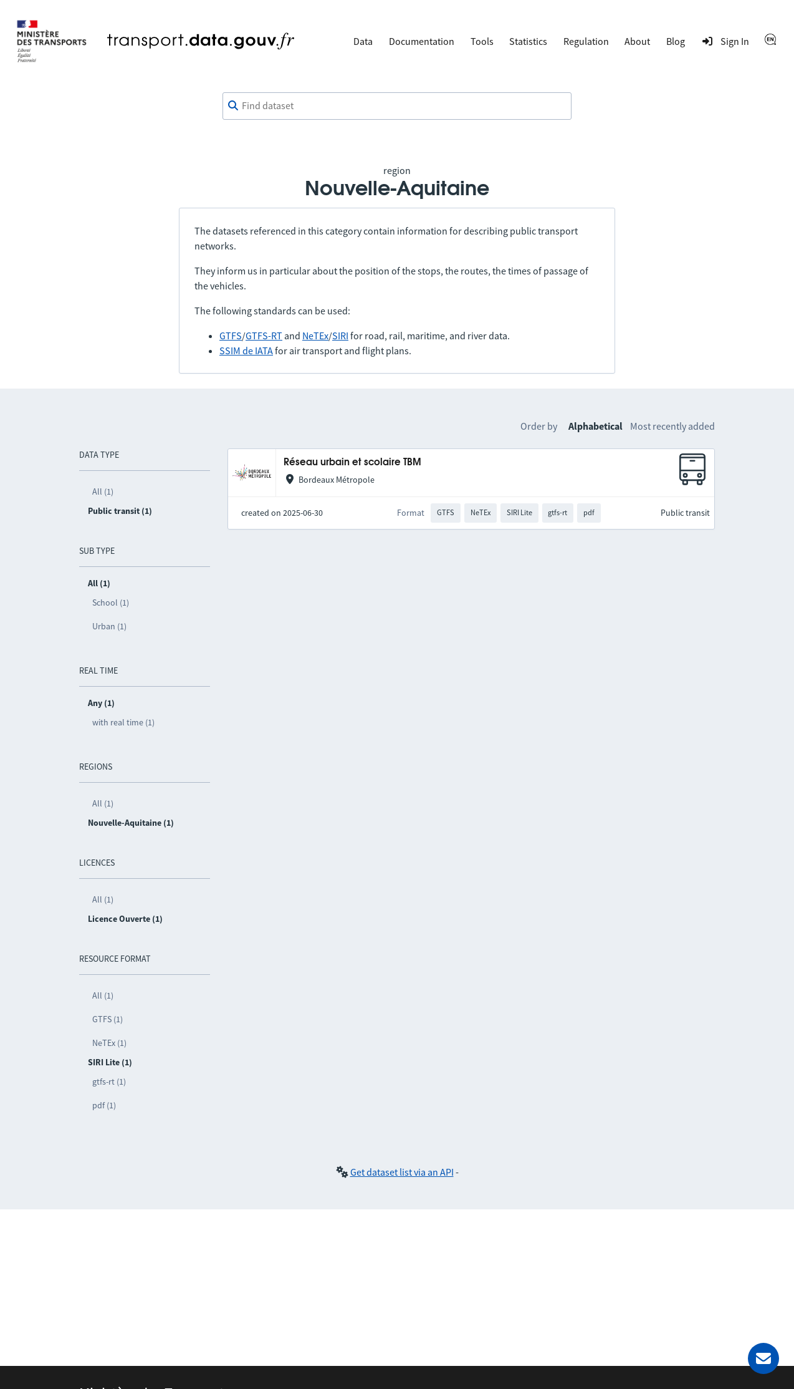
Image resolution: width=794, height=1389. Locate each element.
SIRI (340, 335)
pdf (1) (104, 1105)
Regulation (586, 41)
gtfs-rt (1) (109, 1081)
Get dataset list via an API (402, 1172)
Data (363, 41)
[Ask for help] (763, 1358)
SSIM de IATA (246, 350)
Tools (482, 41)
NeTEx (315, 335)
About (637, 41)
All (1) (102, 491)
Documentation (421, 41)
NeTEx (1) (109, 1042)
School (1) (110, 602)
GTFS (230, 335)
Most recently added (672, 426)
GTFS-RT (264, 335)
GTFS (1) (107, 1019)
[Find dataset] (397, 106)
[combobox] (397, 106)
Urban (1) (109, 626)
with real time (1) (123, 722)
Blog (675, 41)
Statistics (528, 41)
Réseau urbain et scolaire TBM (352, 462)
